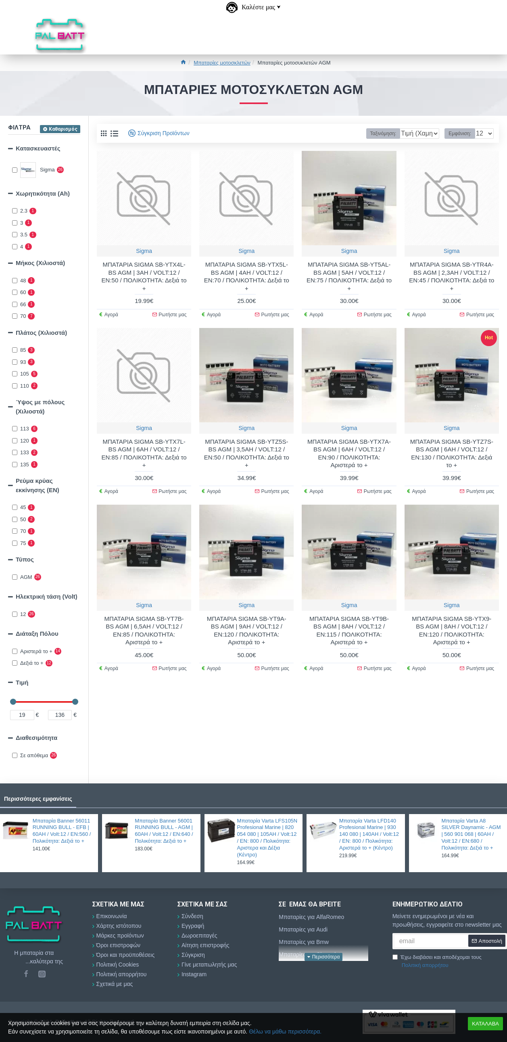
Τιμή (22, 682)
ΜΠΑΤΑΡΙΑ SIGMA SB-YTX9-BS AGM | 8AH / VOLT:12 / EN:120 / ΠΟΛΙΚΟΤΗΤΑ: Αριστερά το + (451, 630)
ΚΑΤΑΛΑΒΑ (485, 1024)
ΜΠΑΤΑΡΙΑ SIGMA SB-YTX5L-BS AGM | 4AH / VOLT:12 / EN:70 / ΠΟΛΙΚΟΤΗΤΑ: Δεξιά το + (246, 276)
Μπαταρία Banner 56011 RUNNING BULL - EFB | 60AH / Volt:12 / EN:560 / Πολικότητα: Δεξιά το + (62, 831)
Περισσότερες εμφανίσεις (38, 799)
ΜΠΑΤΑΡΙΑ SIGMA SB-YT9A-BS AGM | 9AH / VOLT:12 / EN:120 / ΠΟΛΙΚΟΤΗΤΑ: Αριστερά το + (246, 630)
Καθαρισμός (63, 129)
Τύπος (25, 559)
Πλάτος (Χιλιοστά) (41, 332)
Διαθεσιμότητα (36, 737)
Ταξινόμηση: (360, 133)
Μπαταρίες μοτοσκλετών (222, 63)
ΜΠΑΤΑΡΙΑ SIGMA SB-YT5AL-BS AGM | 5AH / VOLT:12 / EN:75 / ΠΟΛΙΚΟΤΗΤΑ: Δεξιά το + (349, 276)
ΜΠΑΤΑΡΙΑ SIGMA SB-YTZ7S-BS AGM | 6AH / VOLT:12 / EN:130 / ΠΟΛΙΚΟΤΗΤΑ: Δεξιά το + (451, 453)
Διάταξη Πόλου (37, 633)
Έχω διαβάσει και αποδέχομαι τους (437, 961)
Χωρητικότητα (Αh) (43, 193)
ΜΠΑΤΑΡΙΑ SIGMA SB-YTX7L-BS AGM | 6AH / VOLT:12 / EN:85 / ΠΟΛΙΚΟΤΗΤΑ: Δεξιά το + (144, 453)
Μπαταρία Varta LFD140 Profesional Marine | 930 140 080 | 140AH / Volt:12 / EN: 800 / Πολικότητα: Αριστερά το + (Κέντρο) (369, 834)
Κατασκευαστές (38, 148)
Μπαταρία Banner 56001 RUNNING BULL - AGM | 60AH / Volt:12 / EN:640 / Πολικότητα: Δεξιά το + (164, 831)
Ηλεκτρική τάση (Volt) (46, 596)
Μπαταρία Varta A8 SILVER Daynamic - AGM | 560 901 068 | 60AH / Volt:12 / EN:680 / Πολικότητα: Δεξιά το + (471, 834)
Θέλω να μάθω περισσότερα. (285, 1031)
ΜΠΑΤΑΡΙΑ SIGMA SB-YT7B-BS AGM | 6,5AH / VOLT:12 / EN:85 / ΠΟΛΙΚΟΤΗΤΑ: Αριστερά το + (144, 630)
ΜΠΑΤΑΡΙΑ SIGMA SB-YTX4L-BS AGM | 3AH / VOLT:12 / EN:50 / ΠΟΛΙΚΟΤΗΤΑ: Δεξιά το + (144, 276)
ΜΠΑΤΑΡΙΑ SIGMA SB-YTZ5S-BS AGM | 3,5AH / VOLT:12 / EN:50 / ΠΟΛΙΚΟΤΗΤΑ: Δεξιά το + (246, 453)
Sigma (144, 251)
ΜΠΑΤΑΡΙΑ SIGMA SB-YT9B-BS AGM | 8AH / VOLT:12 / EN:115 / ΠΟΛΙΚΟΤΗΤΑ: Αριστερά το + (349, 630)
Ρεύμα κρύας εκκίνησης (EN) (37, 485)
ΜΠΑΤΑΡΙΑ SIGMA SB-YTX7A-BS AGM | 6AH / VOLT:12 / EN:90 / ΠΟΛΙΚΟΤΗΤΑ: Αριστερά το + (349, 453)
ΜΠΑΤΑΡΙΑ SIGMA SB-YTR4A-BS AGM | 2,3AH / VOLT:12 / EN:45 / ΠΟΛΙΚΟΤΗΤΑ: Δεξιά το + (451, 276)
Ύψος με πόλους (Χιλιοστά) (40, 407)
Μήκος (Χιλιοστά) (40, 262)
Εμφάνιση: (462, 133)
